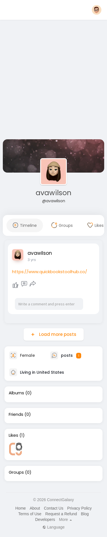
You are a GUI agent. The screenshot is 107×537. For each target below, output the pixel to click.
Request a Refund (61, 514)
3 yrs (32, 259)
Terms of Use (29, 514)
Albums (16, 393)
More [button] (65, 519)
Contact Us (53, 508)
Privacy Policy (79, 508)
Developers (45, 519)
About (35, 508)
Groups (16, 472)
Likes (13, 435)
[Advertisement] (52, 81)
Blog (85, 514)
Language (53, 527)
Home (20, 508)
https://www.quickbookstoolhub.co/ (49, 272)
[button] (96, 10)
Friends (16, 414)
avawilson (53, 193)
